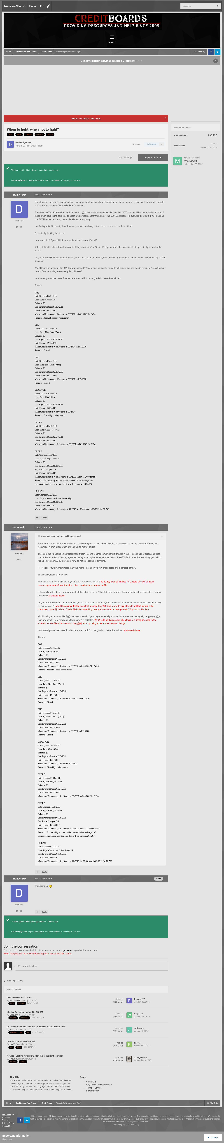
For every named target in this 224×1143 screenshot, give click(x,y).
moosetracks (19, 527)
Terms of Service (93, 1088)
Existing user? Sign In (15, 6)
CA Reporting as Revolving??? (21, 1041)
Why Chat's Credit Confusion (99, 1085)
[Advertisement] (112, 88)
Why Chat (138, 1013)
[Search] (190, 6)
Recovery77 (14, 1000)
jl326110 (13, 1059)
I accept (212, 1137)
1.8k (19, 227)
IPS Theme (6, 1115)
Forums (103, 42)
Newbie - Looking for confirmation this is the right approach (35, 1056)
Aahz (11, 1029)
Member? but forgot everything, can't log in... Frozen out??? (110, 61)
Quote (44, 518)
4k (19, 559)
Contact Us (7, 1126)
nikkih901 (13, 1015)
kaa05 (12, 1044)
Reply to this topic (153, 157)
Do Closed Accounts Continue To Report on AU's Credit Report (36, 1026)
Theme (6, 1120)
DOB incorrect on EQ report (19, 997)
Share (136, 144)
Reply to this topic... (29, 966)
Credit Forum (37, 145)
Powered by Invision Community (125, 1124)
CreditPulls (91, 1082)
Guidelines (7, 1139)
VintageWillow (140, 1057)
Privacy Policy (92, 1091)
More (120, 42)
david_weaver (25, 142)
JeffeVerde (139, 1028)
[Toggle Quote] (39, 536)
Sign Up (32, 6)
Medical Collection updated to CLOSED (25, 1012)
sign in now (66, 950)
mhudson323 (190, 161)
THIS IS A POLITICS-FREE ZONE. (86, 118)
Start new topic (125, 157)
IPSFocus (6, 1117)
